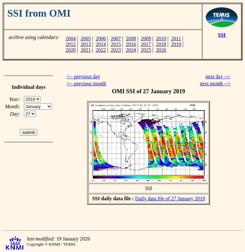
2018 (161, 44)
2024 (131, 50)
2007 (116, 38)
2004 (70, 38)
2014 (101, 44)
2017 (146, 44)
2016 (131, 44)
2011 (176, 38)
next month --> (215, 83)
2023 (116, 50)
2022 (101, 50)
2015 (116, 44)
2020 (70, 50)
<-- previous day (83, 76)
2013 (86, 44)
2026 (161, 50)
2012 (70, 44)
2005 (86, 38)
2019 (176, 44)
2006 (101, 38)
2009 (146, 38)
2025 (146, 50)
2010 (161, 38)
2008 (131, 38)
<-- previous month (86, 83)
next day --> (217, 76)
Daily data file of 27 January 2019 (170, 198)
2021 (86, 50)
